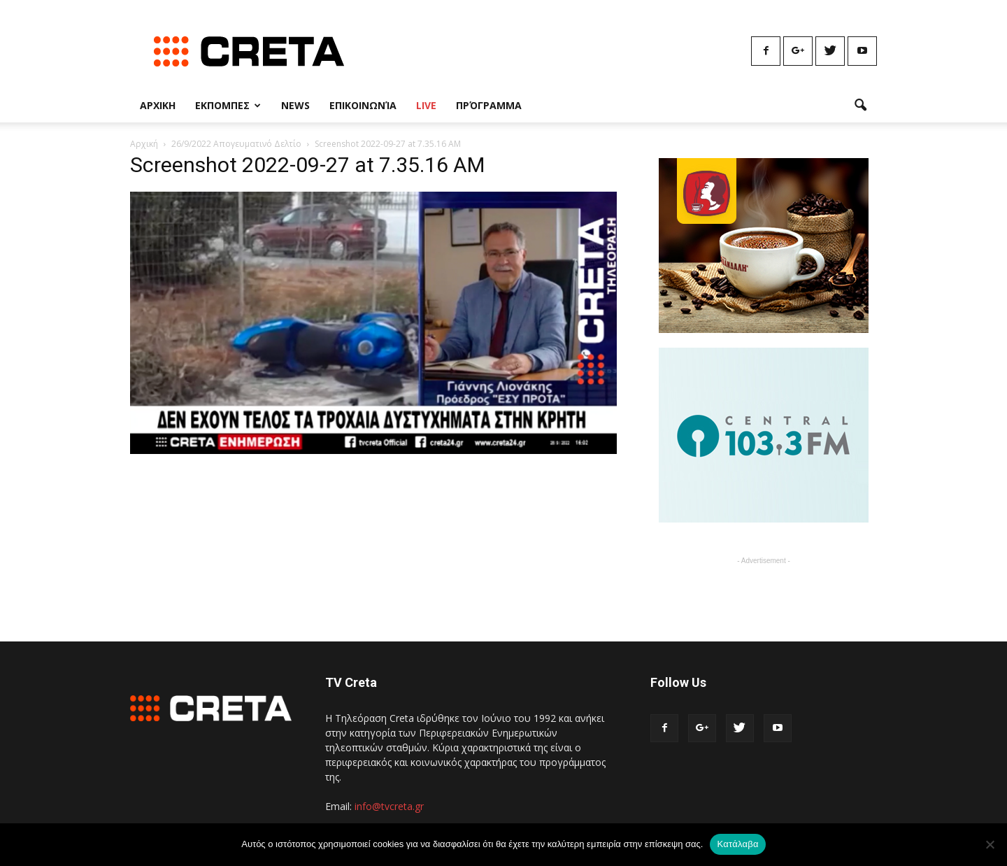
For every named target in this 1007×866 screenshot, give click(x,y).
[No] (990, 844)
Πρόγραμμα (489, 105)
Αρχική (144, 144)
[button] (860, 105)
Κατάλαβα (737, 844)
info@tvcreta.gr (389, 806)
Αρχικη (158, 105)
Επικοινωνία (363, 105)
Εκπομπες (228, 105)
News (295, 105)
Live (426, 105)
